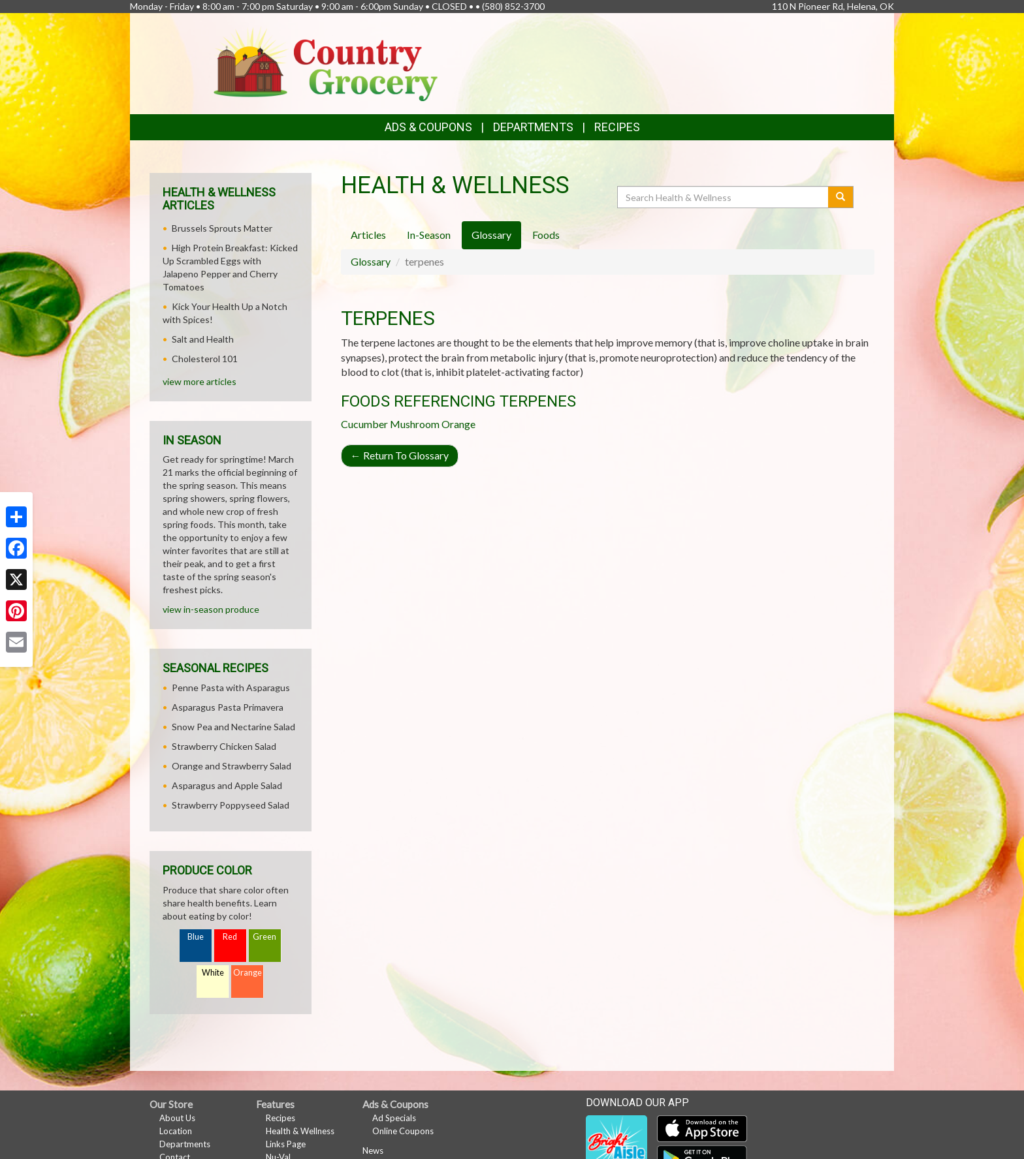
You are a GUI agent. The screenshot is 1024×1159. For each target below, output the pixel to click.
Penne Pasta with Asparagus (231, 687)
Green (264, 937)
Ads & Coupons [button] (428, 127)
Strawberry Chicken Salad (224, 746)
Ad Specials (394, 1118)
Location (175, 1131)
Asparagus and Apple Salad (227, 785)
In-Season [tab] (429, 234)
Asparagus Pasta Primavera (227, 707)
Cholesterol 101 (205, 358)
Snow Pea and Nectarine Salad (233, 726)
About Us (177, 1118)
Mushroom (415, 424)
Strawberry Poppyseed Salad (230, 805)
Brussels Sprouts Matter (222, 228)
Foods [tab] (546, 234)
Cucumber (364, 424)
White (213, 973)
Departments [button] (533, 127)
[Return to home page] (326, 62)
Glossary (371, 261)
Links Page (286, 1144)
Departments (184, 1144)
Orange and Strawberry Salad (231, 765)
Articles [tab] (368, 234)
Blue (195, 937)
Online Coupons (403, 1131)
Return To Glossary (400, 455)
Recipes (617, 127)
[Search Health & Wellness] (723, 197)
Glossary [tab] (491, 234)
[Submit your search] (841, 197)
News (372, 1150)
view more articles (199, 381)
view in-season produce (211, 609)
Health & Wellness (300, 1131)
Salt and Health (203, 339)
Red (230, 937)
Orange (458, 424)
